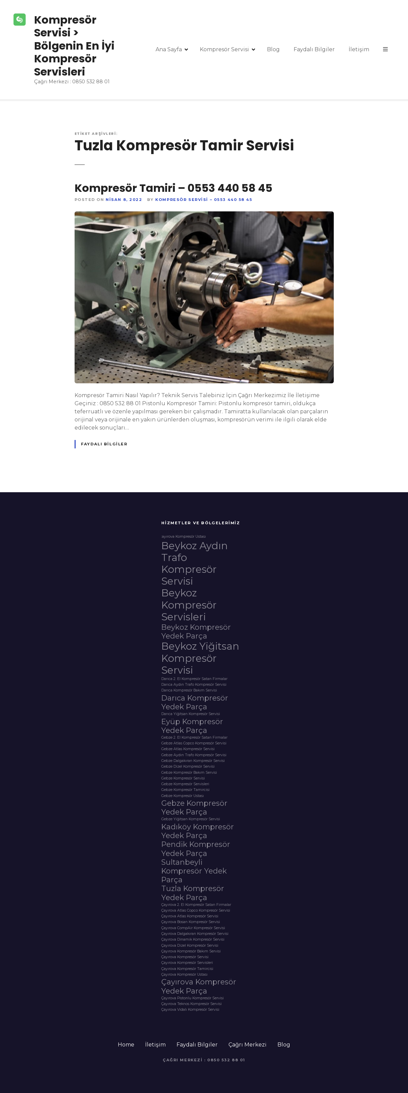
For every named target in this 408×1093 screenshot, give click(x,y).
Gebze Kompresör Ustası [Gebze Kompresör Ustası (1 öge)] (182, 796)
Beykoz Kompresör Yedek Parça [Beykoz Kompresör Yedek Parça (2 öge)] (196, 631)
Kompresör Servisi (224, 49)
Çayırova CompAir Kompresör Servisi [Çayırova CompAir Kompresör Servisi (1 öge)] (193, 928)
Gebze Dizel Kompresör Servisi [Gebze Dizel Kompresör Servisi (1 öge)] (188, 767)
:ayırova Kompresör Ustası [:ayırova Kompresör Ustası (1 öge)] (183, 537)
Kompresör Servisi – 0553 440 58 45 (203, 199)
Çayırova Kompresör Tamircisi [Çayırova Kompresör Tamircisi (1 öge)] (187, 969)
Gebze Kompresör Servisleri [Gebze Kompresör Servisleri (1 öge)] (185, 784)
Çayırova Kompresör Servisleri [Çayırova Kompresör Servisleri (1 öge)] (187, 963)
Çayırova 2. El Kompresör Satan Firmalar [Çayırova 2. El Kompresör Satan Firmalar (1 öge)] (196, 905)
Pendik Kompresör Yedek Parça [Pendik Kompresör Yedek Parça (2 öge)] (195, 848)
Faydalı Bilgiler (314, 49)
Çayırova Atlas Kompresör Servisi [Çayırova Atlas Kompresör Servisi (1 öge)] (189, 916)
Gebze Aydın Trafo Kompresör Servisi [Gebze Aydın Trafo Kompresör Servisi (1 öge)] (193, 755)
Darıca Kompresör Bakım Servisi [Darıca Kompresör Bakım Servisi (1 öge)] (189, 690)
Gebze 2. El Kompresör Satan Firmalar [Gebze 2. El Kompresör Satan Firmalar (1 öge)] (194, 738)
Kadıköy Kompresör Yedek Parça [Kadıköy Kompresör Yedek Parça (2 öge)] (197, 831)
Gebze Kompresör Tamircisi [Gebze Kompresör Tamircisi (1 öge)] (185, 790)
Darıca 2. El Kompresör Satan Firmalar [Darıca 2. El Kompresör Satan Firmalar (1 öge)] (194, 679)
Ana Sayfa (169, 49)
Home (126, 1044)
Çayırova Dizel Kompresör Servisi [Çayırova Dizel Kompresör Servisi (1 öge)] (189, 946)
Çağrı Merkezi (247, 1044)
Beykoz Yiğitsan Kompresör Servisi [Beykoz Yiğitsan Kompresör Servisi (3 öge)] (200, 658)
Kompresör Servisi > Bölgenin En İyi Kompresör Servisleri (74, 45)
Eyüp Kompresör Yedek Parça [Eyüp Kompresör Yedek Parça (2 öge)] (192, 726)
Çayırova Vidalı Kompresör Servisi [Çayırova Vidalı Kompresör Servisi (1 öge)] (190, 1010)
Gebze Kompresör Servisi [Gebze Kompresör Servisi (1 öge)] (183, 778)
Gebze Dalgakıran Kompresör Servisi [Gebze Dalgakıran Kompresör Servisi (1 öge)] (193, 761)
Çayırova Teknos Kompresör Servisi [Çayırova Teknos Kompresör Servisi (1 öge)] (191, 1004)
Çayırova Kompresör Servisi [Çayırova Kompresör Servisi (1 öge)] (185, 957)
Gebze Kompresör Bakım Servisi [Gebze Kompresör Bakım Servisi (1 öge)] (189, 773)
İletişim (359, 49)
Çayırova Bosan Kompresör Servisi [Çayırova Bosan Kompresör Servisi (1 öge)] (190, 922)
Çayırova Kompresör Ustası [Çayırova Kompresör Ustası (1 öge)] (184, 975)
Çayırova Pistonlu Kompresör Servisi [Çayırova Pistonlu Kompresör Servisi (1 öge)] (192, 998)
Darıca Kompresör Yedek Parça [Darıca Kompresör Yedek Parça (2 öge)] (194, 702)
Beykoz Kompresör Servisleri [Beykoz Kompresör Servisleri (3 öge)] (189, 604)
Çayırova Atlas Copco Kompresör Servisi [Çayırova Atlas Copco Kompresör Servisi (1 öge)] (195, 911)
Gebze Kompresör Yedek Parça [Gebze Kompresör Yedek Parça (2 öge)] (194, 807)
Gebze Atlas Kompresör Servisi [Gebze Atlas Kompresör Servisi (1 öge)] (188, 749)
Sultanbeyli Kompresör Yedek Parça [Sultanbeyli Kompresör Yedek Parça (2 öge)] (194, 871)
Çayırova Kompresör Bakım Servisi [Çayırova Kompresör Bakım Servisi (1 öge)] (191, 951)
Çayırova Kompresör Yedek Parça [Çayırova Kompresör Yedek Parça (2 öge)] (198, 986)
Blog (273, 49)
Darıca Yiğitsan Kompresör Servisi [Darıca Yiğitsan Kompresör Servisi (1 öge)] (190, 714)
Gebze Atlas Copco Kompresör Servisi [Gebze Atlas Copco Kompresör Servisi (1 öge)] (193, 743)
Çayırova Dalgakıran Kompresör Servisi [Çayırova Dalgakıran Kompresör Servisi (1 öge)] (194, 934)
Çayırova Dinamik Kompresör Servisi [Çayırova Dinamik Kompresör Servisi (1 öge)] (192, 940)
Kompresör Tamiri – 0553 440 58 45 (173, 188)
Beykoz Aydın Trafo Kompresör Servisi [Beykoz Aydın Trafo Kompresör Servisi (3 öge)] (194, 563)
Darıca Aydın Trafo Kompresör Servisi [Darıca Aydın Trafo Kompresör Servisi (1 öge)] (193, 685)
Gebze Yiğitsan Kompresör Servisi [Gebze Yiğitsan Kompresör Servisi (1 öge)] (190, 819)
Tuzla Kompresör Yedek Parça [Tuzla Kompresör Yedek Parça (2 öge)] (192, 893)
